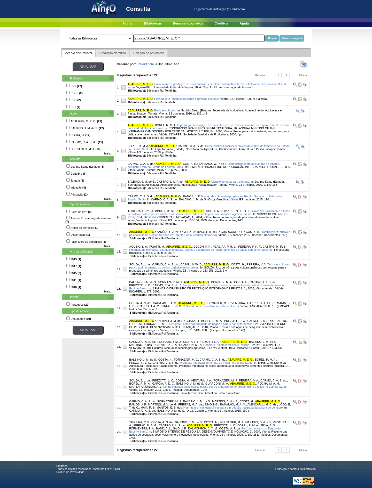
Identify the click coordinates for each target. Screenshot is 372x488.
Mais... (108, 153)
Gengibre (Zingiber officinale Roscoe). (227, 344)
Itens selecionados (188, 23)
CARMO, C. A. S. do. (191, 146)
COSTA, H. (190, 163)
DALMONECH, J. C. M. (203, 428)
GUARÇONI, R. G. (232, 231)
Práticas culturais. (165, 110)
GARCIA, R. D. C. (163, 383)
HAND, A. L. (163, 428)
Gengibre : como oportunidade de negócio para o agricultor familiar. (211, 324)
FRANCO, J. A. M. (148, 306)
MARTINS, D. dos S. (142, 344)
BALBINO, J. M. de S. (141, 181)
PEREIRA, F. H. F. (249, 246)
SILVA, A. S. (268, 425)
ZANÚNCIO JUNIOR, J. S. (173, 231)
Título (168, 64)
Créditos (221, 23)
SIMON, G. (212, 404)
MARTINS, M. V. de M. (162, 404)
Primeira (260, 75)
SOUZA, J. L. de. (140, 264)
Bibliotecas (153, 23)
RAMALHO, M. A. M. (233, 404)
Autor (73, 113)
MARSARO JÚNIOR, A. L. (145, 386)
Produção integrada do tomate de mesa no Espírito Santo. (216, 362)
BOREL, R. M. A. (165, 125)
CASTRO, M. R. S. (274, 246)
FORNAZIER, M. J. (170, 282)
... (270, 75)
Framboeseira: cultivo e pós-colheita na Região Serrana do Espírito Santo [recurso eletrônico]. (209, 233)
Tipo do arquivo (79, 311)
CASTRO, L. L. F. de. (170, 181)
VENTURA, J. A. (241, 303)
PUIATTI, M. (157, 246)
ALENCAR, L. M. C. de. (262, 404)
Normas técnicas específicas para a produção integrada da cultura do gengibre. (233, 407)
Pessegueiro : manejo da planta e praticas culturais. (187, 98)
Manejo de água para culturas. (230, 181)
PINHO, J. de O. (171, 306)
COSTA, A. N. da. (217, 211)
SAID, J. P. (180, 428)
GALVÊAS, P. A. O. (165, 303)
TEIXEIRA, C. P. (138, 211)
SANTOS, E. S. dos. (170, 407)
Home (128, 23)
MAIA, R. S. (148, 407)
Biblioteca (76, 78)
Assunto (75, 158)
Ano (176, 64)
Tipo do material (80, 204)
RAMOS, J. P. (191, 196)
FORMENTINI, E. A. (141, 428)
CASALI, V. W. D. (191, 264)
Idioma (74, 296)
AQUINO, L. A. (138, 246)
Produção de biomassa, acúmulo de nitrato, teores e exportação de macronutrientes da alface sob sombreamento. (201, 249)
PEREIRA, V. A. (257, 264)
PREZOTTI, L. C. (240, 211)
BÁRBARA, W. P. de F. (213, 163)
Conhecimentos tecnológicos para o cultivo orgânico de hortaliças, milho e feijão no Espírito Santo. (225, 386)
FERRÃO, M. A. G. (145, 425)
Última (303, 75)
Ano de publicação (82, 251)
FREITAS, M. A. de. (190, 404)
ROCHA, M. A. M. (269, 383)
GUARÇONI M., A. (190, 344)
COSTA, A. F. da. (230, 428)
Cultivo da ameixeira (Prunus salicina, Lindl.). (211, 306)
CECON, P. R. (202, 246)
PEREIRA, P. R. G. (225, 246)
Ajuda (244, 23)
